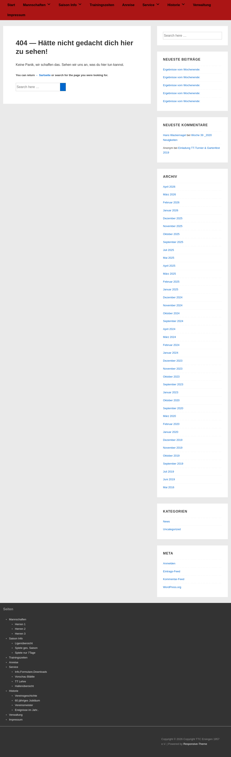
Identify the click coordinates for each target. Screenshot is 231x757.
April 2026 (169, 186)
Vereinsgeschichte (26, 695)
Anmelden (169, 563)
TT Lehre (20, 681)
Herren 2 (20, 628)
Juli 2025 (168, 250)
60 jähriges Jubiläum (27, 700)
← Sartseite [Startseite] (43, 75)
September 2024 (173, 321)
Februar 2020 (171, 424)
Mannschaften (37, 4)
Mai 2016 (168, 487)
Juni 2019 (169, 479)
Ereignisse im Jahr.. (27, 710)
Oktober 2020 (171, 400)
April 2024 (169, 329)
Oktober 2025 (171, 234)
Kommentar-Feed (173, 579)
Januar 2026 (170, 210)
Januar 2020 (170, 432)
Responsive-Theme (195, 743)
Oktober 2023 (171, 376)
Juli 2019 (168, 471)
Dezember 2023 (172, 360)
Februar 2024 (171, 345)
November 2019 (172, 447)
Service (151, 4)
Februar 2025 (171, 281)
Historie (177, 4)
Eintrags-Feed (171, 571)
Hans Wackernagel (174, 135)
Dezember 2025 (172, 218)
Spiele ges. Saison (26, 647)
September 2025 (173, 242)
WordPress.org (172, 587)
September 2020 (173, 408)
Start (11, 5)
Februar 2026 (171, 202)
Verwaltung (202, 5)
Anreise (128, 5)
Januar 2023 (170, 392)
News (166, 521)
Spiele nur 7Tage (25, 652)
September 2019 (173, 463)
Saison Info (71, 4)
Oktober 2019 (171, 455)
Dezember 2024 (172, 297)
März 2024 (169, 337)
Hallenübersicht (24, 686)
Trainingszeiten (102, 5)
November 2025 (172, 226)
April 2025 (169, 265)
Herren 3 (20, 633)
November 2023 (172, 368)
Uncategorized (172, 529)
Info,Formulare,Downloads (31, 671)
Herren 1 (20, 624)
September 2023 (173, 384)
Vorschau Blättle (25, 676)
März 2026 (169, 194)
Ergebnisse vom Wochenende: (182, 69)
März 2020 (169, 416)
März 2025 (169, 273)
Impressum (16, 15)
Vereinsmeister (24, 705)
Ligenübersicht (24, 643)
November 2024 (172, 305)
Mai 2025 (168, 257)
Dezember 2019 (172, 439)
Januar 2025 (170, 289)
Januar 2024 (170, 352)
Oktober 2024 (171, 313)
